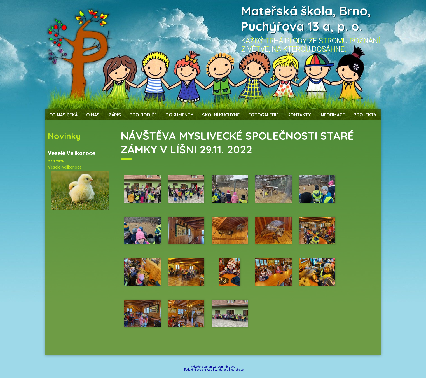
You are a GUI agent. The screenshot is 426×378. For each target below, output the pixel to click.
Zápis (114, 115)
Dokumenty (179, 115)
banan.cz (209, 366)
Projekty (365, 115)
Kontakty (299, 115)
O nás (93, 115)
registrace (237, 369)
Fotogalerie (263, 115)
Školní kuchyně (221, 115)
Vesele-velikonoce (65, 167)
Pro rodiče (143, 115)
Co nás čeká (63, 115)
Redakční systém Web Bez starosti (206, 369)
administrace (226, 366)
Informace (332, 115)
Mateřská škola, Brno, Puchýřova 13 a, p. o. (306, 18)
